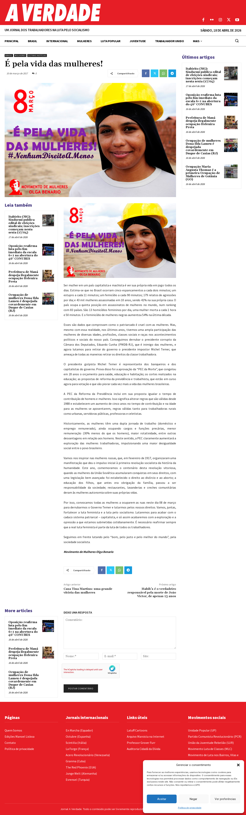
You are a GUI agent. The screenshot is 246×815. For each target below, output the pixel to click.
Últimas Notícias (37, 55)
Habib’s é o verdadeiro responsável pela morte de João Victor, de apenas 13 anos (151, 592)
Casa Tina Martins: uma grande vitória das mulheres (88, 590)
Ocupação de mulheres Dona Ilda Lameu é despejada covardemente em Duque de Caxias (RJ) (23, 303)
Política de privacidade (189, 808)
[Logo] (92, 12)
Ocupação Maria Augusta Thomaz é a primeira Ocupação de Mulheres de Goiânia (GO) (203, 173)
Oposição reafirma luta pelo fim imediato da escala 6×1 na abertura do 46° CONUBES (23, 252)
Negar (193, 799)
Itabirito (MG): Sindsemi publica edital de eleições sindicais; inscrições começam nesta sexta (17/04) (24, 225)
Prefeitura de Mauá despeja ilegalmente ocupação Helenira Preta (23, 276)
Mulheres (20, 55)
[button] (238, 765)
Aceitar (161, 799)
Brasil (9, 55)
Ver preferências (225, 799)
